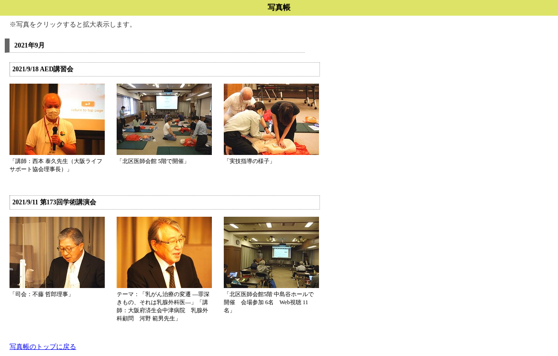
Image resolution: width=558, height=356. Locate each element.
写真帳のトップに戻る (43, 346)
